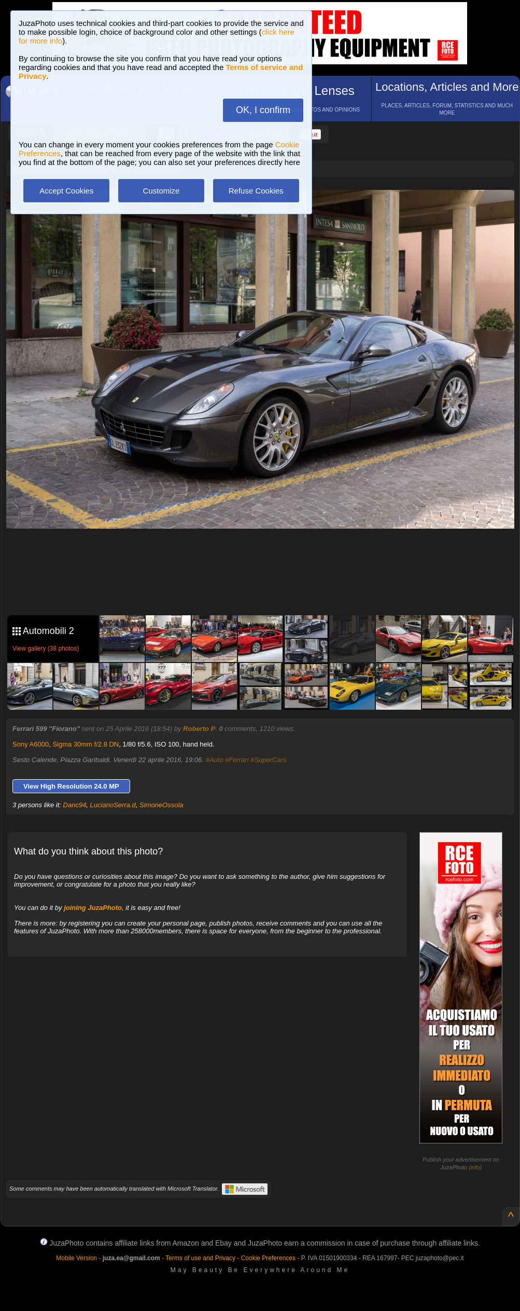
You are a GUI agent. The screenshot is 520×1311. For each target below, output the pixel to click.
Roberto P (199, 729)
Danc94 (75, 805)
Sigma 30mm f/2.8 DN (85, 744)
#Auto (214, 760)
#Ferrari (237, 760)
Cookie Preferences (268, 1258)
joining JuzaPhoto (93, 908)
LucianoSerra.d (113, 805)
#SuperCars (268, 760)
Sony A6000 (30, 744)
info (475, 1167)
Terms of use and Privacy (200, 1258)
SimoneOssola (161, 805)
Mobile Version (76, 1258)
